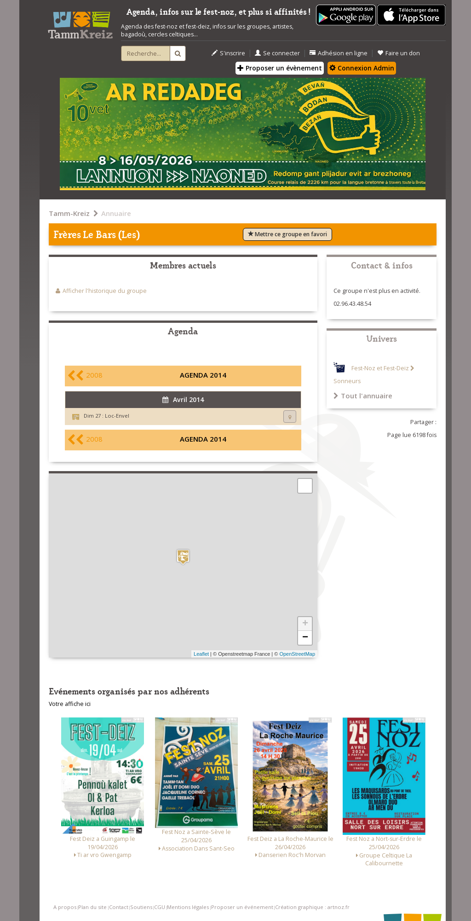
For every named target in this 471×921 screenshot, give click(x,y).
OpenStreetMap (297, 654)
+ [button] (305, 624)
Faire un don (398, 53)
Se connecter (277, 53)
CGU (159, 907)
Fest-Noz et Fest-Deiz (380, 368)
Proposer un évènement (279, 68)
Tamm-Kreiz (69, 213)
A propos (64, 907)
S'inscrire (228, 53)
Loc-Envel (117, 415)
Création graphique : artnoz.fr (312, 907)
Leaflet (201, 654)
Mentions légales (188, 907)
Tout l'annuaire (362, 395)
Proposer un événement (242, 907)
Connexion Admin (361, 68)
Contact (118, 907)
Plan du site (92, 907)
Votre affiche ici (70, 704)
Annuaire (116, 213)
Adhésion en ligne (339, 53)
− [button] (305, 638)
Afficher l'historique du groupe (105, 291)
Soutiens (141, 907)
